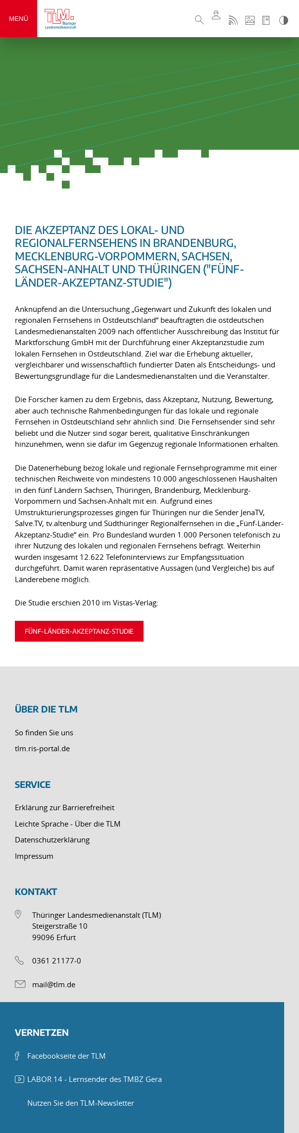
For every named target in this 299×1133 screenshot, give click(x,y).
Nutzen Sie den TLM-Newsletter (80, 1103)
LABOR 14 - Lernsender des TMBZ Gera (94, 1079)
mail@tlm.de (53, 984)
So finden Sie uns (44, 732)
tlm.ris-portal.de (42, 748)
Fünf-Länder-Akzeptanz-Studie (79, 631)
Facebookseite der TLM (66, 1056)
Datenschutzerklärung (52, 839)
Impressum (34, 856)
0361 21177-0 (56, 960)
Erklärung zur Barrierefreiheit (64, 807)
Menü (18, 18)
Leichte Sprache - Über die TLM (68, 824)
